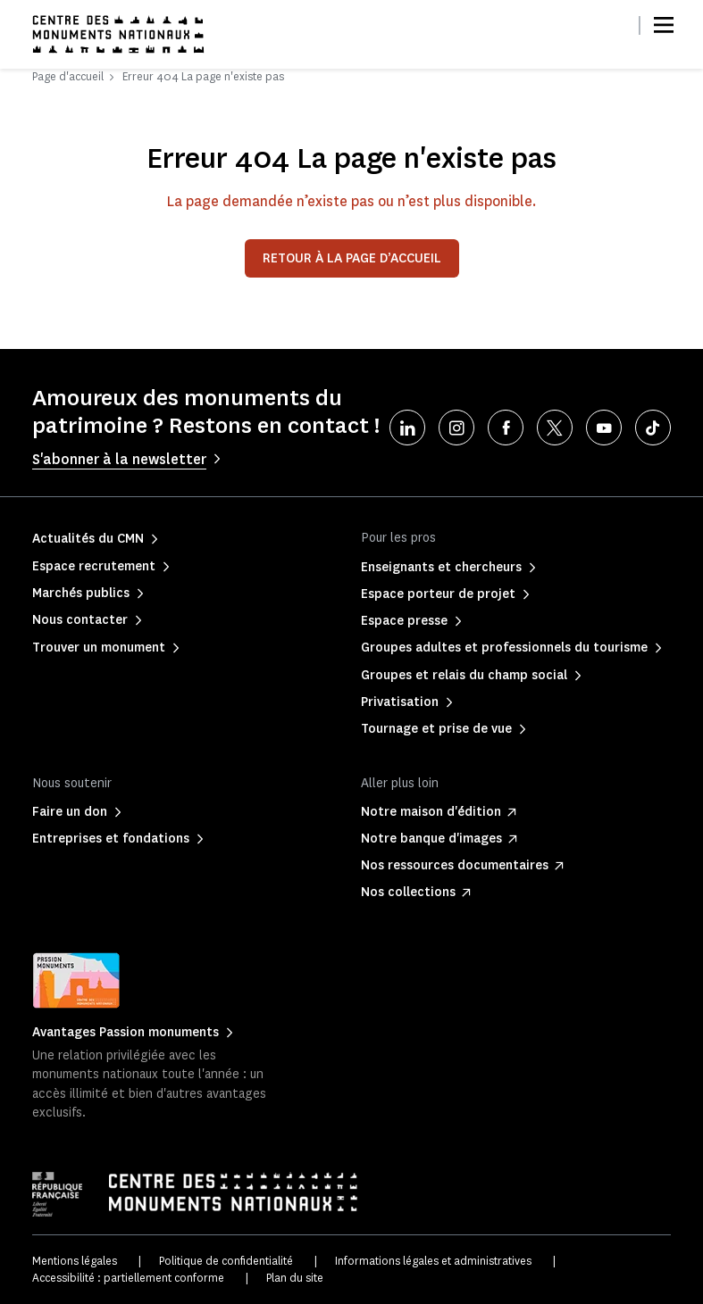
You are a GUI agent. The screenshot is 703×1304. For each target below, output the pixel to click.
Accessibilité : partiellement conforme (128, 1277)
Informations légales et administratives (433, 1260)
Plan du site (294, 1277)
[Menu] (664, 25)
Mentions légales (74, 1260)
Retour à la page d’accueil (352, 258)
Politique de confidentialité (226, 1260)
